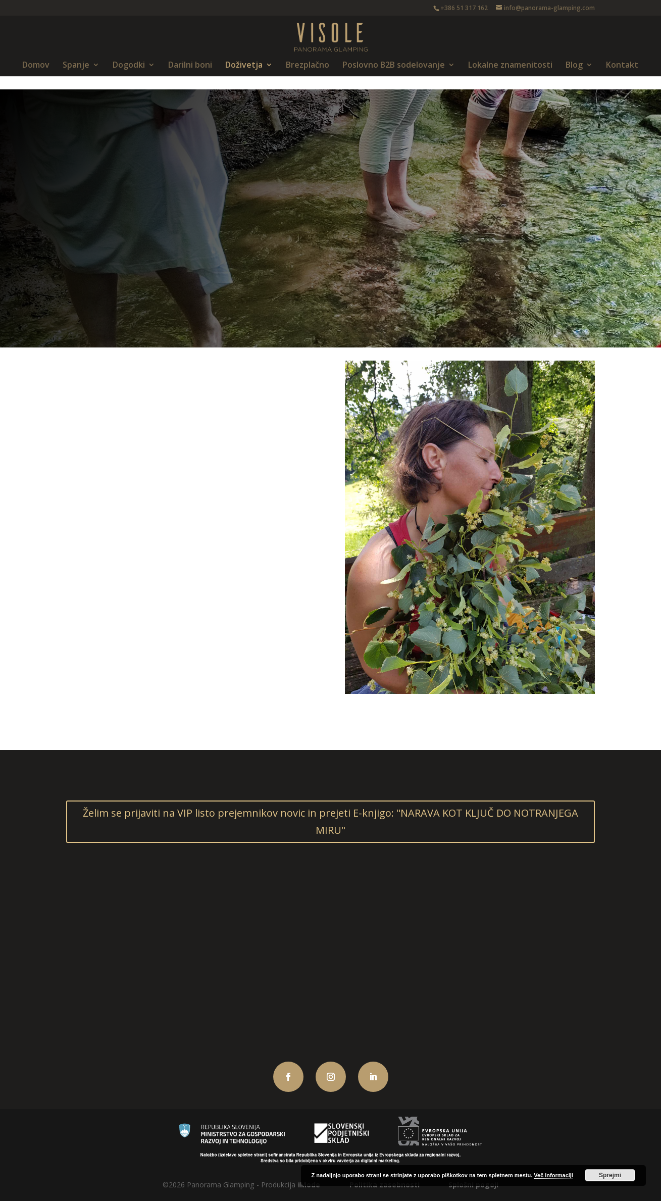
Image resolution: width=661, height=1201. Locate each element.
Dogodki (129, 65)
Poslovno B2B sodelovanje (393, 65)
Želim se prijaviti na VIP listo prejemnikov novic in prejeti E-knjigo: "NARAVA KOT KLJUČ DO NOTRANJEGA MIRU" (330, 821)
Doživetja (244, 65)
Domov (35, 65)
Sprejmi (610, 1175)
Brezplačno (307, 65)
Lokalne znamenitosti (510, 65)
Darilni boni (190, 65)
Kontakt (622, 65)
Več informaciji (553, 1175)
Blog (574, 65)
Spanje (76, 65)
